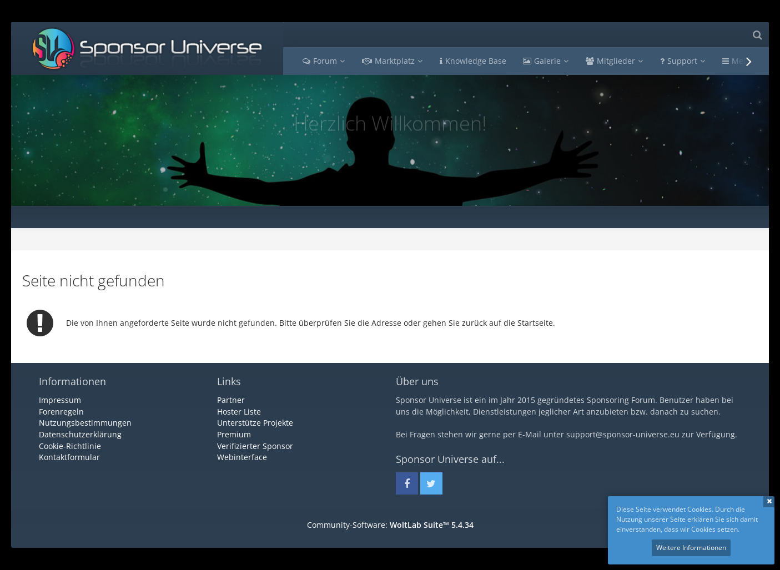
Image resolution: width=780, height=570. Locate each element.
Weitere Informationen (691, 547)
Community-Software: (390, 524)
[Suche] (757, 34)
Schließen (768, 501)
